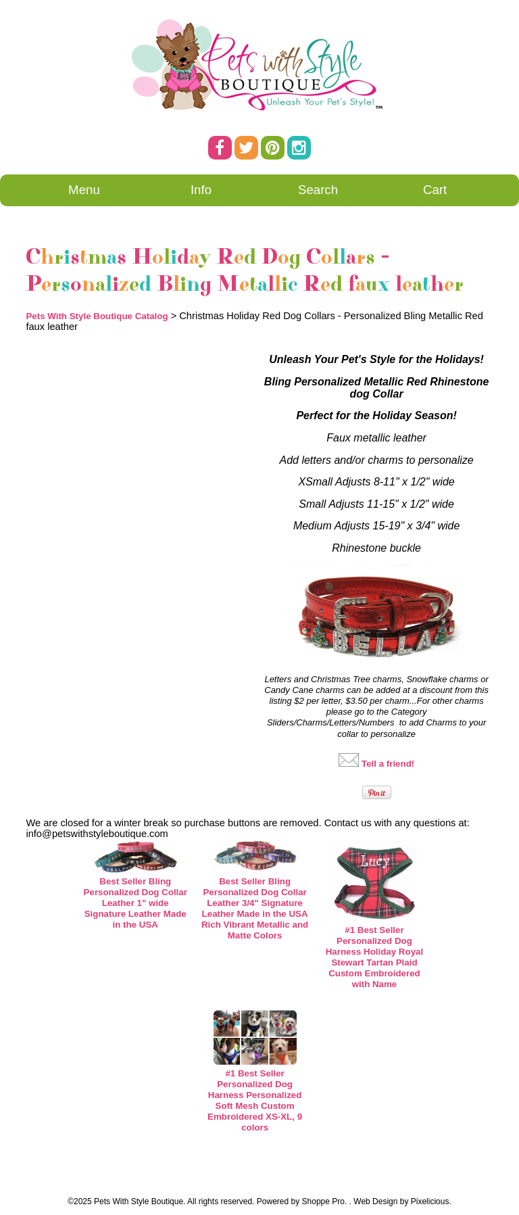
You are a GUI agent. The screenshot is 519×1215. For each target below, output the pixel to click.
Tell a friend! (388, 764)
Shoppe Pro (323, 1201)
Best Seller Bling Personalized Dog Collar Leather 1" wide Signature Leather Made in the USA (135, 903)
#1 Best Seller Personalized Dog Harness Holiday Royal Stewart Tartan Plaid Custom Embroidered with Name (374, 957)
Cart (435, 190)
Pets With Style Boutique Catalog (97, 316)
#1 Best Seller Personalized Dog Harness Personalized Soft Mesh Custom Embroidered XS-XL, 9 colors (254, 1100)
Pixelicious (430, 1201)
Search (318, 190)
